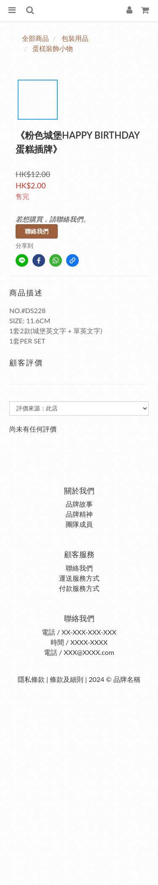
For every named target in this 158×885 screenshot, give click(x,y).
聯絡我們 (36, 231)
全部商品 (35, 38)
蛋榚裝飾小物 (52, 48)
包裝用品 (75, 38)
